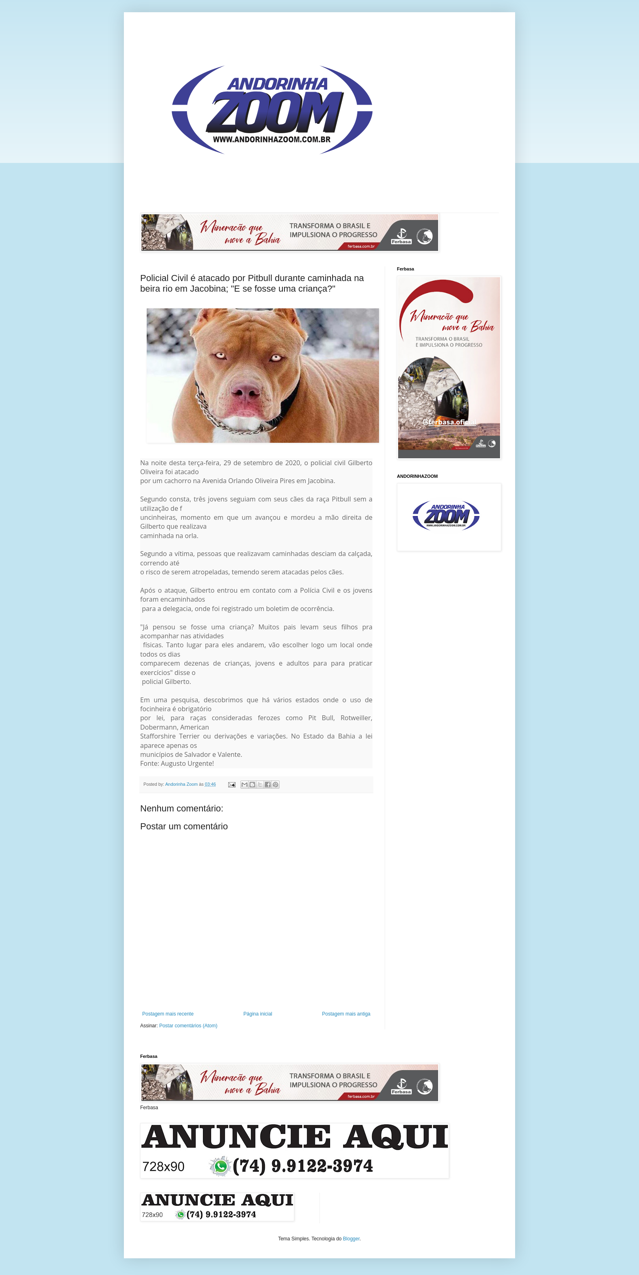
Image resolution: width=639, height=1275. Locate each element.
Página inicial (257, 1014)
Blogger (351, 1239)
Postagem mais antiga (346, 1014)
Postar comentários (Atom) (188, 1026)
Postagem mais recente (168, 1014)
